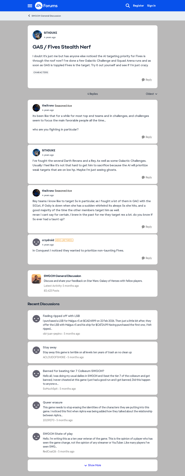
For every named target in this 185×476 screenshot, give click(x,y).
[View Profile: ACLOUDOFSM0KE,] (36, 350)
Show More (92, 465)
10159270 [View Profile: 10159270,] (48, 420)
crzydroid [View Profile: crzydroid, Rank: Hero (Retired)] (48, 240)
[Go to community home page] (46, 5)
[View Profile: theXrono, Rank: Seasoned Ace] (36, 108)
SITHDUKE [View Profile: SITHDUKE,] (50, 32)
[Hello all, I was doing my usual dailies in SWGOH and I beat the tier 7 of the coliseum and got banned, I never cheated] (98, 380)
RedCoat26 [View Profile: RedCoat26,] (49, 451)
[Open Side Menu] (30, 5)
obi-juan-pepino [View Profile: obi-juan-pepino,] (52, 333)
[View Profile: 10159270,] (36, 405)
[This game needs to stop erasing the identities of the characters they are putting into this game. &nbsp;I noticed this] (98, 411)
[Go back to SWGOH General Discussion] (93, 276)
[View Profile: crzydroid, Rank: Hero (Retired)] (36, 242)
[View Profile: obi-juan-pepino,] (36, 319)
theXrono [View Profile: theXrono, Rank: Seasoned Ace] (48, 105)
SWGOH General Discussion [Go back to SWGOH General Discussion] (44, 15)
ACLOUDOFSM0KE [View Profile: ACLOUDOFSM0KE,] (54, 357)
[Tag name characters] (41, 72)
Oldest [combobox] (152, 94)
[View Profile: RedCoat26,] (36, 436)
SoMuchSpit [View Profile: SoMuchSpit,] (50, 388)
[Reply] (147, 79)
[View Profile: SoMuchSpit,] (36, 374)
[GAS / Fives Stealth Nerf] (57, 110)
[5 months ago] (71, 334)
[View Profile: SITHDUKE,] (37, 35)
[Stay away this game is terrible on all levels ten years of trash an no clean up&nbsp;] (98, 352)
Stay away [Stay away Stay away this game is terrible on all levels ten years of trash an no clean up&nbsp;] (49, 347)
